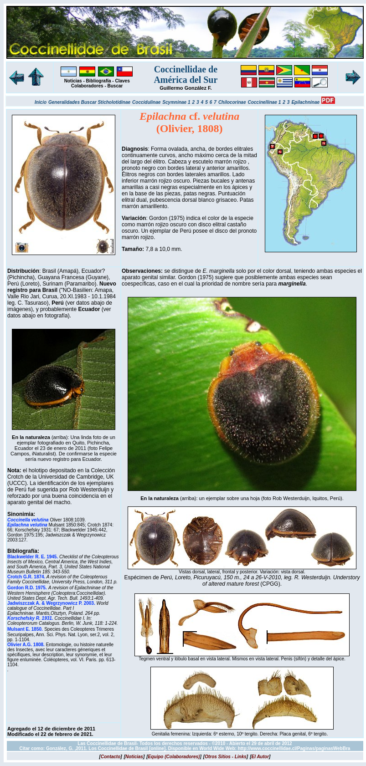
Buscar (115, 85)
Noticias (73, 80)
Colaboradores (87, 85)
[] (110, 756)
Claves (122, 80)
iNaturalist (43, 453)
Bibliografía (98, 80)
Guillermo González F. (185, 88)
